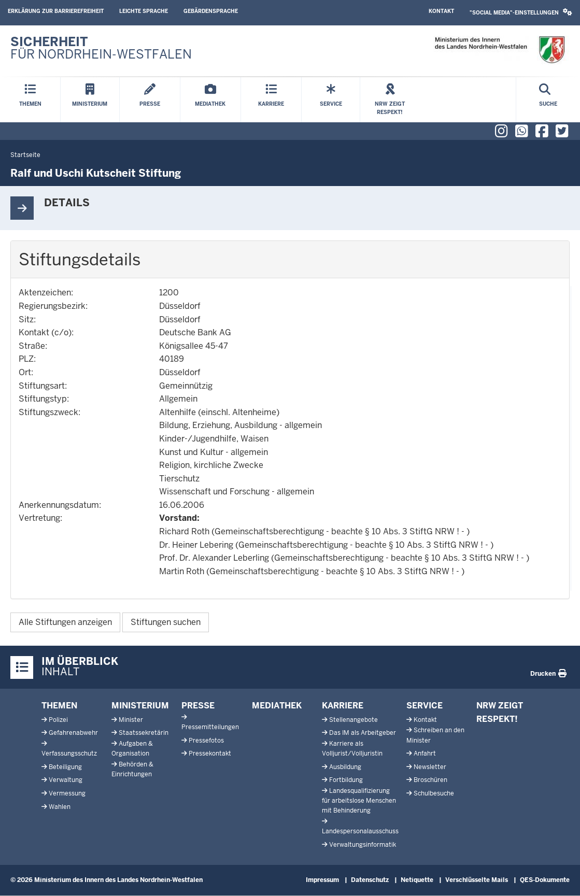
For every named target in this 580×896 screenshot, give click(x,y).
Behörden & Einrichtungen (132, 769)
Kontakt (441, 11)
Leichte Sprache (143, 11)
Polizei (58, 720)
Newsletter (430, 767)
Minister (131, 720)
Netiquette (417, 880)
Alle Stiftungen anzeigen (65, 622)
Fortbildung (346, 780)
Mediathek (277, 705)
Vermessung (67, 793)
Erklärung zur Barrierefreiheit (56, 11)
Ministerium (140, 705)
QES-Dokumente (545, 880)
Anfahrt (425, 753)
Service (424, 705)
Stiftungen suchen (166, 622)
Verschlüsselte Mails (476, 880)
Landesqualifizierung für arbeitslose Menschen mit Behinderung (359, 801)
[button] (521, 12)
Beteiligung (65, 767)
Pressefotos (206, 740)
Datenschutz (370, 880)
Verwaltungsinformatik (362, 845)
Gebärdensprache (210, 11)
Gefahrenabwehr (73, 733)
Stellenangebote (353, 720)
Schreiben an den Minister (435, 735)
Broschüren (430, 780)
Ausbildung (345, 767)
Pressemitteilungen (210, 727)
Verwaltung (65, 780)
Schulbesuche (434, 793)
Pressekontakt (210, 753)
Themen (59, 705)
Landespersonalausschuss (360, 831)
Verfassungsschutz (69, 753)
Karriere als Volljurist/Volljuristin (352, 748)
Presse (198, 705)
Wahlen (59, 807)
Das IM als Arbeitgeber (362, 733)
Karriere (342, 705)
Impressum (322, 880)
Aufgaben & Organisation (132, 748)
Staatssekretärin (143, 733)
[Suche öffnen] (548, 99)
